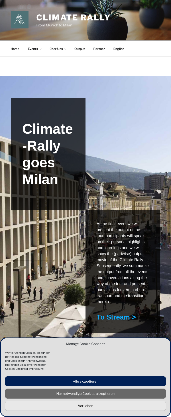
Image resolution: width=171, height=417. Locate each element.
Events (35, 49)
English (118, 49)
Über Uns (58, 49)
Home (15, 49)
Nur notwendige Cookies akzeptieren (85, 394)
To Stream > (116, 317)
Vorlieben (85, 406)
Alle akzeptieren (85, 381)
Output (79, 49)
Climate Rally (73, 17)
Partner (99, 49)
